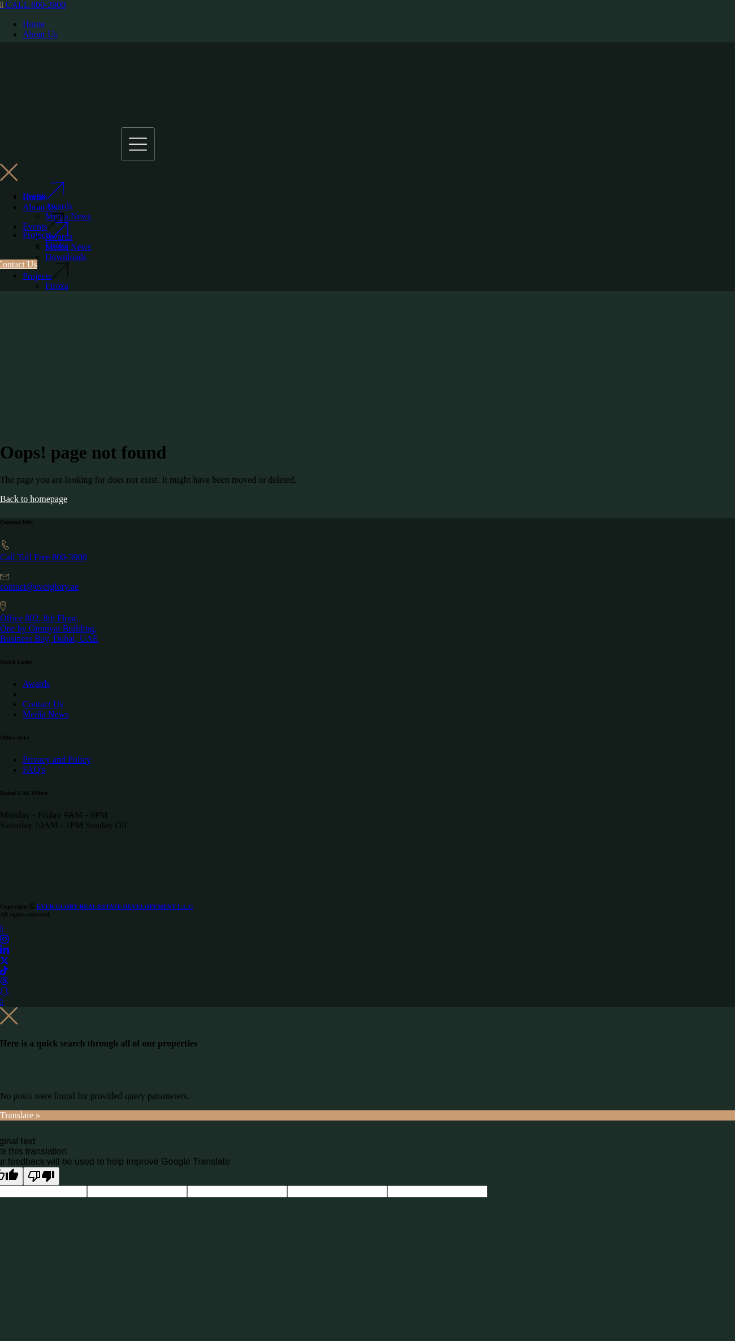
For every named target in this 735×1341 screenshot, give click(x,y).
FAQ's (34, 770)
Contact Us (43, 704)
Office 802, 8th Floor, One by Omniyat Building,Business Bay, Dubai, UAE (49, 628)
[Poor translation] (41, 1176)
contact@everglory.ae (39, 586)
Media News (45, 714)
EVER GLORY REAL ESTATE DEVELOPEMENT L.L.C (115, 906)
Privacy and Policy (57, 759)
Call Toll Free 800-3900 (43, 557)
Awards (36, 684)
